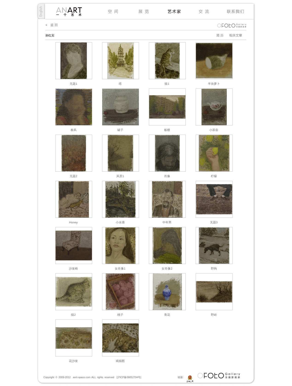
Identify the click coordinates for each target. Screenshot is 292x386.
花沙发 (73, 361)
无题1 (73, 83)
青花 (167, 314)
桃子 (120, 314)
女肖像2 (167, 268)
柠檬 (214, 176)
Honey (73, 222)
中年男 (166, 222)
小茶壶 (213, 130)
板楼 (167, 130)
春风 (74, 130)
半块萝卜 (214, 83)
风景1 (120, 176)
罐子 (120, 130)
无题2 (73, 176)
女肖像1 (120, 268)
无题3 (214, 222)
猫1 (167, 83)
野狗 (214, 268)
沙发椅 (73, 268)
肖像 (167, 176)
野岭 (214, 314)
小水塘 (120, 222)
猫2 (73, 314)
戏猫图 (120, 361)
